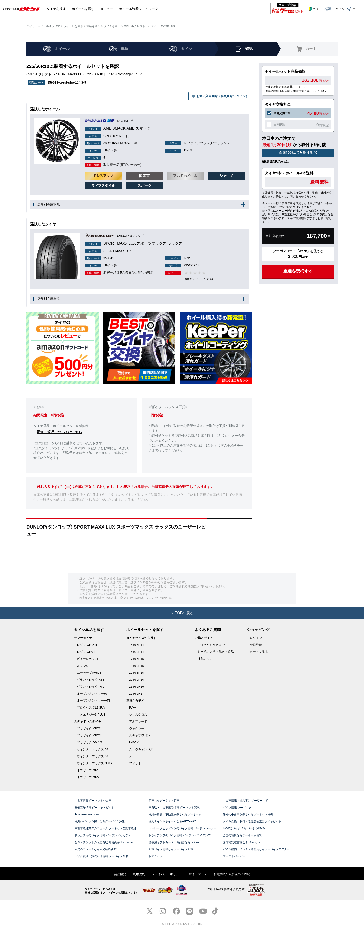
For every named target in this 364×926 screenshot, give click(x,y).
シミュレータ (138, 8)
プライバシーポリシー (167, 874)
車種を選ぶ (93, 26)
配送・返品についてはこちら (59, 432)
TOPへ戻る (182, 613)
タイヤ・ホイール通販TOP (43, 26)
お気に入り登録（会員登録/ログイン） (222, 96)
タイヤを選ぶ (112, 26)
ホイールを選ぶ (73, 26)
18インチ (101, 150)
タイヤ (56, 8)
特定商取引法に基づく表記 (232, 874)
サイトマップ (198, 874)
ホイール (83, 8)
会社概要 (120, 874)
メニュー (106, 8)
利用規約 (139, 874)
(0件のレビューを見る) (199, 279)
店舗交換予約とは (277, 161)
